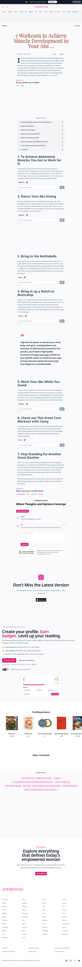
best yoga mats (41, 354)
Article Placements (33, 948)
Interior (10, 11)
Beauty (4, 903)
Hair (36, 11)
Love (23, 920)
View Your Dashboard (26, 660)
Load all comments (22, 511)
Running (4, 11)
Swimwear (65, 931)
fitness (4, 26)
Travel (40, 11)
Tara (20, 54)
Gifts (64, 11)
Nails (43, 924)
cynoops (57, 778)
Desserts (24, 906)
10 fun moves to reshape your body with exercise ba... (32, 782)
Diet (43, 906)
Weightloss (5, 937)
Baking (51, 11)
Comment (24, 544)
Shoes (64, 927)
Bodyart (24, 903)
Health (4, 917)
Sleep (23, 931)
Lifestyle (31, 11)
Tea (18, 86)
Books (44, 903)
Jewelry (65, 917)
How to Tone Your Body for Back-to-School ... (41, 790)
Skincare (4, 931)
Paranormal (66, 924)
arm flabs (27, 786)
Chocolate (33, 494)
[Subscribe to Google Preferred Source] (26, 552)
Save (53, 54)
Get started (55, 694)
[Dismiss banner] (63, 550)
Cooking (21, 11)
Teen (3, 934)
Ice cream (40, 494)
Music (15, 11)
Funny (45, 11)
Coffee (22, 86)
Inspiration (25, 917)
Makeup (44, 920)
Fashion (4, 910)
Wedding (65, 934)
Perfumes (25, 927)
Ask (62, 187)
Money (69, 11)
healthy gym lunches (44, 778)
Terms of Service (59, 951)
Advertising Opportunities (62, 948)
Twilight (44, 934)
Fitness (24, 910)
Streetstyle (45, 931)
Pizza (28, 494)
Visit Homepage (41, 873)
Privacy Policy (32, 951)
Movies (4, 924)
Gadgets (4, 913)
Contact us (5, 948)
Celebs (64, 903)
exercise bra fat (27, 778)
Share (60, 54)
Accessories (58, 11)
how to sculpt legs (62, 782)
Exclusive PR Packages (8, 951)
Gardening (75, 11)
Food (43, 910)
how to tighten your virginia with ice (47, 786)
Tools (23, 937)
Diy (26, 11)
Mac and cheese (21, 494)
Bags (43, 899)
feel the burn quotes (13, 786)
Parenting (5, 927)
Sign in (34, 664)
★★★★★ (77, 26)
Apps (23, 899)
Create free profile (9, 660)
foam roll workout (70, 786)
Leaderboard (26, 694)
